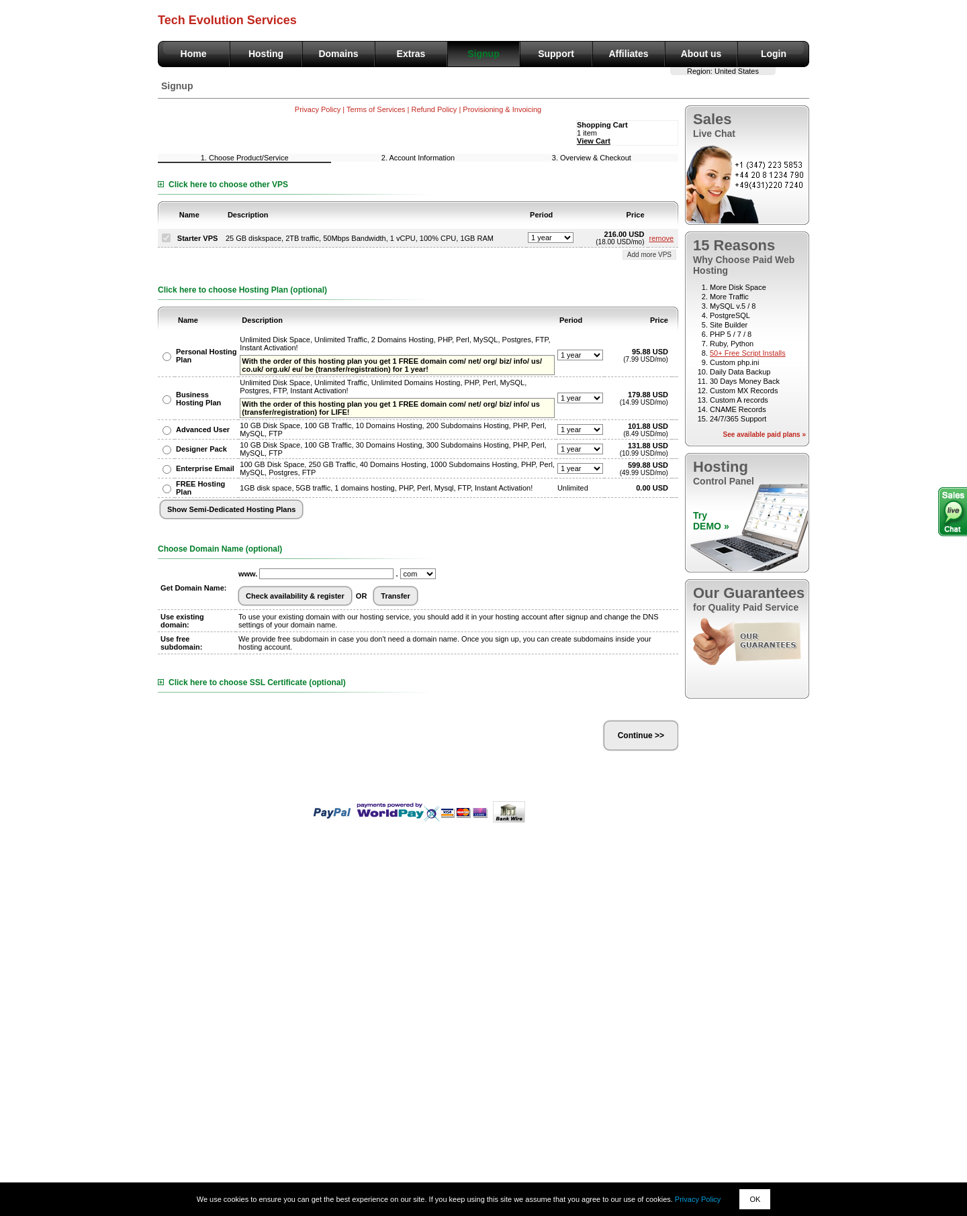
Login (773, 53)
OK (754, 1199)
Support (556, 53)
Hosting (265, 53)
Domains (338, 53)
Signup (483, 53)
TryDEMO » (711, 520)
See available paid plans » (764, 434)
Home (194, 53)
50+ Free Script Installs (748, 353)
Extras (411, 53)
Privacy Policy (698, 1199)
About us (701, 53)
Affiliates (628, 53)
